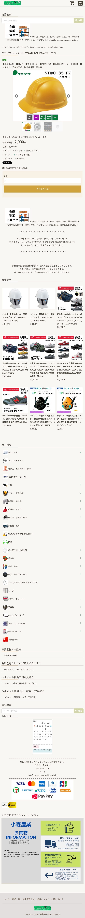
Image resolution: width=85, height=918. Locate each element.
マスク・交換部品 (15, 493)
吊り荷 (8, 558)
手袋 (7, 484)
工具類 (8, 607)
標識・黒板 (10, 566)
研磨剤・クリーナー (14, 598)
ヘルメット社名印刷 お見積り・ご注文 (20, 683)
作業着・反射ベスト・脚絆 (17, 468)
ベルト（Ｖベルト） (14, 615)
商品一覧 (16, 899)
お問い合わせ (57, 899)
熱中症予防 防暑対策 (15, 550)
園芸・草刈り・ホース (15, 574)
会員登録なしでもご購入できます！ (19, 669)
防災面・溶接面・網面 (15, 517)
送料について (43, 899)
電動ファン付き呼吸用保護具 (17, 533)
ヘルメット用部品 (13, 460)
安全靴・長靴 (11, 525)
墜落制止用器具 (12, 501)
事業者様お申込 (10, 655)
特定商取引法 (28, 899)
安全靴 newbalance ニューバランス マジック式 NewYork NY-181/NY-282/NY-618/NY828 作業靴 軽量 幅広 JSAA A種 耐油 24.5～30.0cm (43, 369)
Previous (15, 95)
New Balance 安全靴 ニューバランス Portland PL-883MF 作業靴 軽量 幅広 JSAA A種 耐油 (15, 418)
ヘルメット (11, 47)
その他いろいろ (12, 631)
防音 (7, 541)
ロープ (8, 590)
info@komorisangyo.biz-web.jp (63, 39)
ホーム (3, 47)
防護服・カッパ (12, 509)
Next (68, 95)
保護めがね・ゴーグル (15, 476)
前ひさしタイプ (22, 47)
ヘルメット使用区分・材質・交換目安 (20, 697)
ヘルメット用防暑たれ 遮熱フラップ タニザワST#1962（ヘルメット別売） (14, 317)
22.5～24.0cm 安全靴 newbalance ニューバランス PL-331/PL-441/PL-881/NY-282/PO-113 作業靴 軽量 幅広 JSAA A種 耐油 (70, 369)
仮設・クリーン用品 (14, 623)
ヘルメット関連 (23, 154)
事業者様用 (10, 639)
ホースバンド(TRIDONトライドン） (21, 582)
